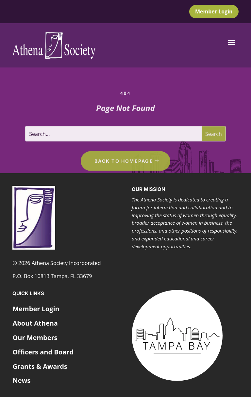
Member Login (214, 11)
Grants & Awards (39, 366)
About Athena (35, 323)
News (21, 380)
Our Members (34, 337)
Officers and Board (43, 352)
